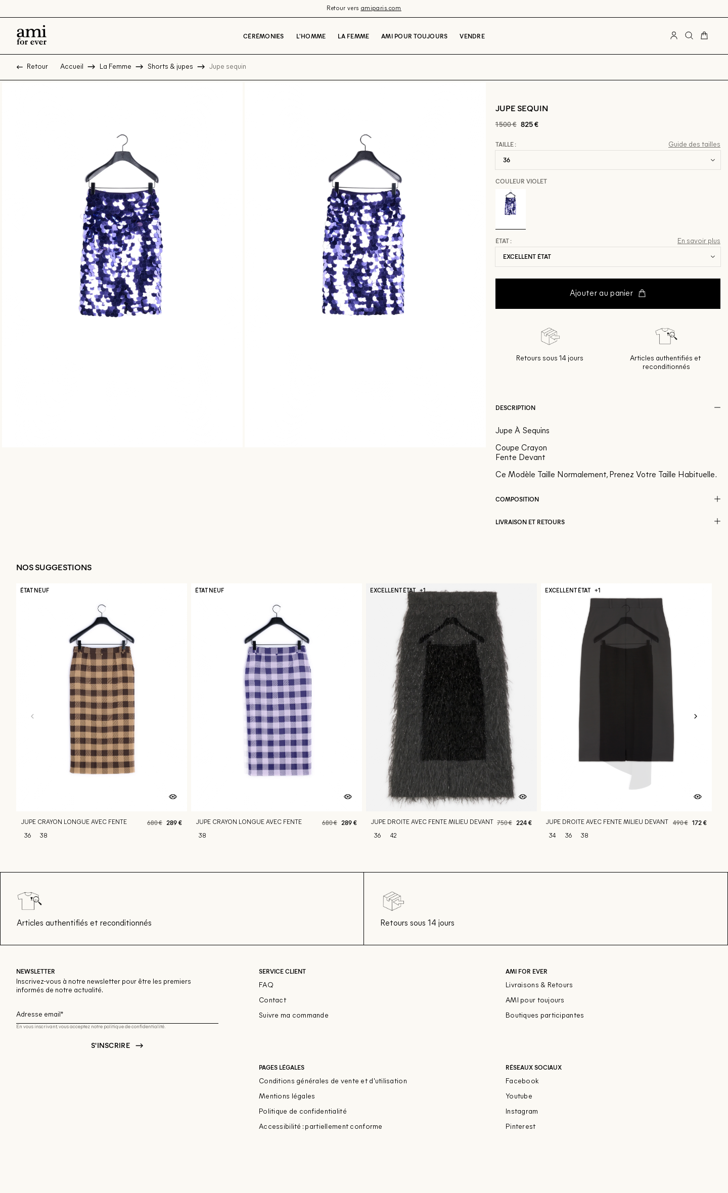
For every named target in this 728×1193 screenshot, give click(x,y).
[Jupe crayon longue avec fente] (101, 716)
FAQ (266, 985)
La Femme (353, 36)
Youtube (519, 1096)
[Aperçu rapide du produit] (173, 797)
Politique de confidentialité (303, 1112)
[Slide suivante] (696, 717)
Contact (272, 1000)
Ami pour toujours (414, 36)
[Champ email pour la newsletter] (117, 1013)
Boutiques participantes (545, 1016)
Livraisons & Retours (539, 985)
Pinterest (521, 1127)
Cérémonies (263, 36)
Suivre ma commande (294, 1016)
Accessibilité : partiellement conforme (321, 1127)
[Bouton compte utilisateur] (673, 36)
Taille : (505, 144)
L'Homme (311, 36)
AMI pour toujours (535, 1000)
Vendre (472, 36)
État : (503, 241)
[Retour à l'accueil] (31, 36)
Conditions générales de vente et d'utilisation (333, 1081)
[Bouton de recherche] (689, 36)
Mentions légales (287, 1096)
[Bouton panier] (704, 36)
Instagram (522, 1112)
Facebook (522, 1081)
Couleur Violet (521, 181)
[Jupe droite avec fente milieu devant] (451, 716)
